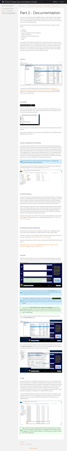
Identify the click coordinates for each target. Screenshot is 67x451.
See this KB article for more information (41, 237)
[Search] (39, 2)
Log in (62, 1)
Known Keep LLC (33, 448)
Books (56, 1)
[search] (42, 2)
